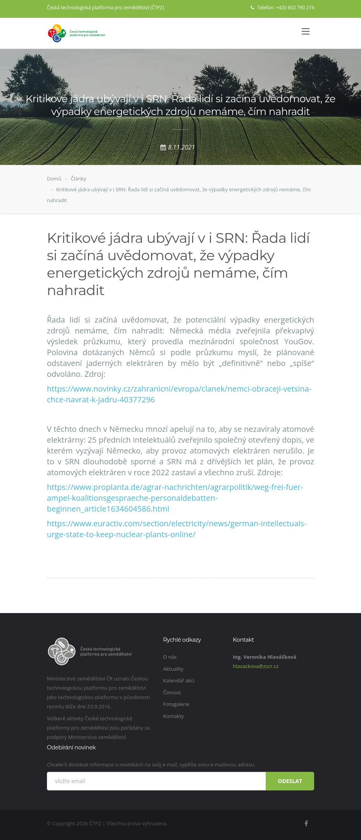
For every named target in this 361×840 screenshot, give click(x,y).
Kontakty (173, 716)
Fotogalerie (176, 704)
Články (78, 178)
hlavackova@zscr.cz (255, 666)
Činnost (172, 692)
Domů (54, 178)
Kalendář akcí (178, 680)
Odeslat (290, 781)
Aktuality (173, 668)
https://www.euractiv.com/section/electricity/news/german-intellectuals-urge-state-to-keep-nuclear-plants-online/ (176, 528)
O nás (170, 656)
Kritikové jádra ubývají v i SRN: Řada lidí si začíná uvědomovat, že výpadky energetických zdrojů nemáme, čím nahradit (179, 195)
